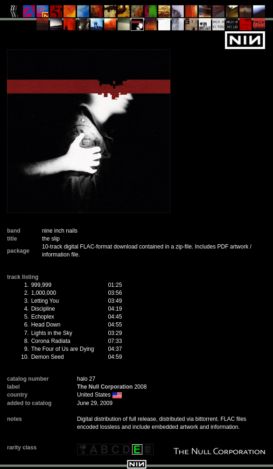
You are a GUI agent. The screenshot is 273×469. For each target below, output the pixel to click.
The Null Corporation (105, 387)
